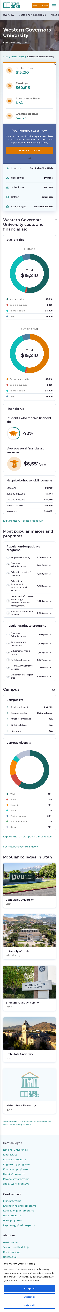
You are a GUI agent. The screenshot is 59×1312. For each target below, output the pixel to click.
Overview (8, 14)
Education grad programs (18, 1210)
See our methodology (16, 1247)
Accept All (29, 1288)
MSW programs (12, 1220)
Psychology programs (16, 1178)
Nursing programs (14, 1174)
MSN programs (12, 1215)
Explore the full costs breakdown (23, 520)
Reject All (29, 1305)
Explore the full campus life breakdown (27, 836)
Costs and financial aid (32, 14)
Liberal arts (10, 1154)
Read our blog (11, 1252)
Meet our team (12, 1242)
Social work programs (16, 1183)
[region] (29, 1285)
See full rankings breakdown (20, 846)
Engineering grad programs (19, 1205)
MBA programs (12, 1200)
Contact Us (10, 1256)
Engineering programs (16, 1164)
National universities (15, 1149)
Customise (29, 1297)
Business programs (14, 1159)
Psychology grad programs (19, 1225)
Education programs (15, 1169)
